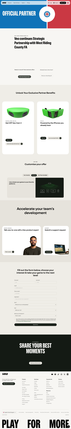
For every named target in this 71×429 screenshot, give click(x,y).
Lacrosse (35, 384)
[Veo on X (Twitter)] (64, 374)
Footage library (48, 403)
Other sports (36, 390)
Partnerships (60, 381)
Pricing (23, 398)
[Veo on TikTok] (58, 374)
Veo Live (23, 392)
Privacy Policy (21, 321)
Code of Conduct (4, 414)
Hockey (35, 388)
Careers (47, 383)
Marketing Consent (27, 321)
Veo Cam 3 (24, 381)
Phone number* (17, 291)
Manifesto (48, 384)
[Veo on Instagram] (61, 374)
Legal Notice (67, 414)
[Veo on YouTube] (52, 374)
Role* (15, 308)
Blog (47, 392)
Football (35, 381)
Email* (15, 285)
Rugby (35, 383)
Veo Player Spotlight (25, 394)
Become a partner (61, 386)
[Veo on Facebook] (55, 374)
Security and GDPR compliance (55, 412)
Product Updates (25, 402)
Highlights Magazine (49, 399)
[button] (10, 3)
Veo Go (23, 383)
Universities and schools (38, 399)
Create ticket (48, 252)
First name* (16, 280)
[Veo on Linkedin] (67, 374)
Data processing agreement (29, 412)
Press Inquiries (48, 386)
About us (47, 381)
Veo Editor (24, 387)
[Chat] (68, 426)
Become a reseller (61, 384)
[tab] (27, 175)
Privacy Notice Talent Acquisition (44, 412)
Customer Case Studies (50, 396)
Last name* (38, 280)
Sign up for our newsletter (9, 383)
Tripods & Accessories (26, 384)
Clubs (35, 392)
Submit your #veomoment (35, 363)
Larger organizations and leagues (38, 395)
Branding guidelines (49, 388)
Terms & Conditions (21, 412)
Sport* (15, 302)
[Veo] (4, 3)
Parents (35, 397)
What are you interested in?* (19, 313)
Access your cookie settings (65, 412)
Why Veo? (48, 401)
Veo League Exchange (26, 396)
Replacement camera (25, 400)
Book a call (63, 2)
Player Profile (24, 389)
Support (23, 404)
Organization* (16, 296)
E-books (47, 394)
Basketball (36, 386)
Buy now (43, 138)
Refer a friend (60, 383)
